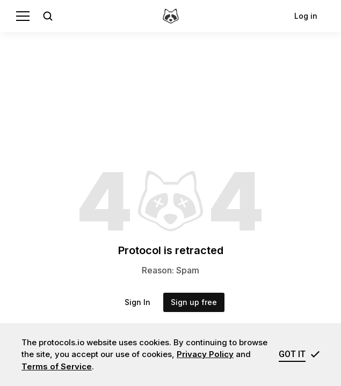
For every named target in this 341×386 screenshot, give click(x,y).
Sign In (137, 302)
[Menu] (23, 16)
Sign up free (194, 302)
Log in (305, 15)
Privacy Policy (205, 354)
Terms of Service (56, 366)
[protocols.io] (171, 16)
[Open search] (48, 16)
